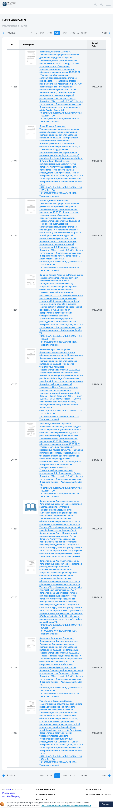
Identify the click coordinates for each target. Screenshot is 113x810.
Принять (106, 804)
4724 (65, 33)
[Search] (95, 4)
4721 (42, 33)
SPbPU (7, 789)
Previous (8, 32)
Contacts (41, 799)
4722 (49, 33)
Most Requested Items (98, 794)
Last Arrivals (93, 789)
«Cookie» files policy (11, 796)
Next (106, 32)
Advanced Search (45, 789)
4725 (72, 33)
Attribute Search (45, 794)
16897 (84, 33)
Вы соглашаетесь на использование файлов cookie (66, 805)
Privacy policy (8, 793)
